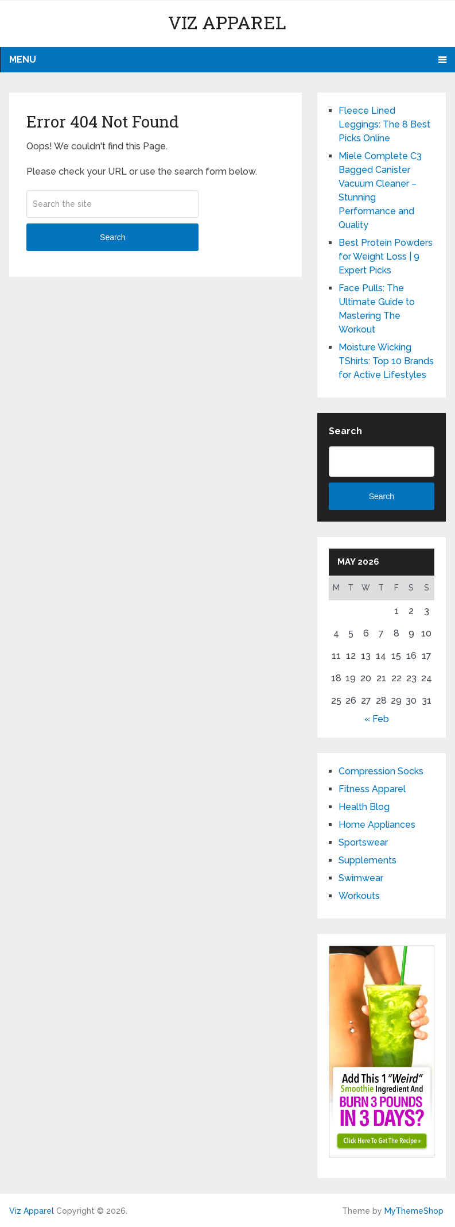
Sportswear (363, 842)
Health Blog (364, 806)
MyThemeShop (414, 1211)
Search (112, 237)
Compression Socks (381, 771)
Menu (22, 59)
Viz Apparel (227, 22)
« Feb (376, 718)
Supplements (367, 860)
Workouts (359, 895)
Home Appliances (377, 824)
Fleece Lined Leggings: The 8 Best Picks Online (384, 124)
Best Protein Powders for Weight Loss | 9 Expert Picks (386, 256)
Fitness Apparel (372, 789)
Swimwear (361, 878)
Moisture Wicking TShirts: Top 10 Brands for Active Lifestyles (386, 361)
